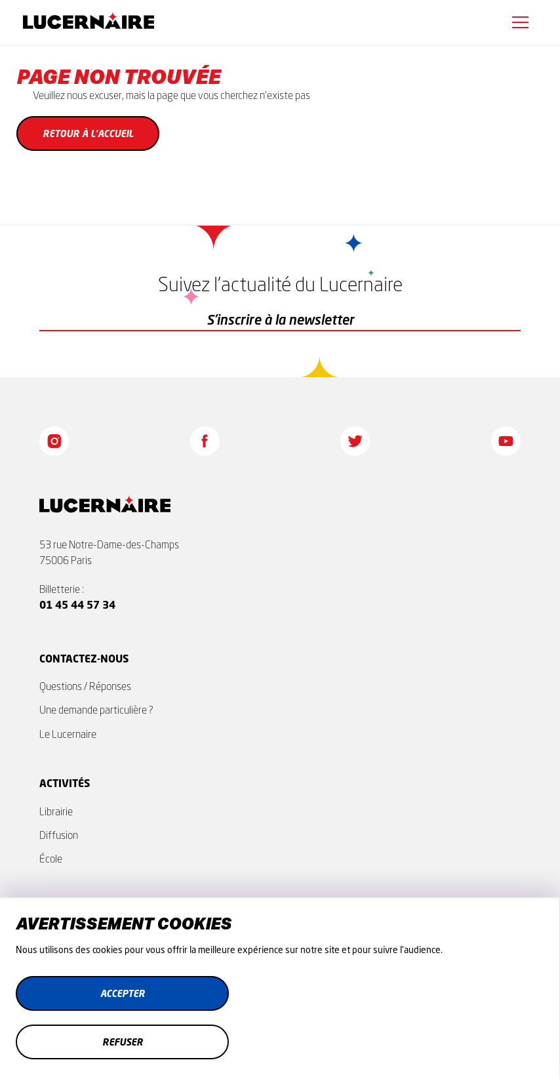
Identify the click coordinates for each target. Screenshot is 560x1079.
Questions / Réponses (85, 686)
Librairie (56, 811)
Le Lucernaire (67, 734)
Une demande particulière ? (96, 709)
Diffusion (58, 835)
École (50, 858)
